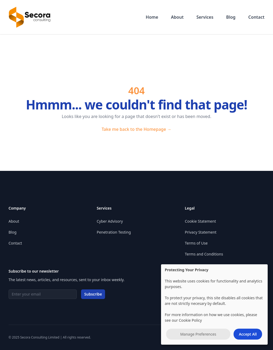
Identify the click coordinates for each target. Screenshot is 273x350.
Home (152, 17)
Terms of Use (196, 243)
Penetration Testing (114, 232)
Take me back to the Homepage (136, 129)
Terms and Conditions (204, 254)
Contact (256, 17)
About (177, 17)
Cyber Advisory (110, 221)
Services (205, 17)
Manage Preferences (198, 334)
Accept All (248, 334)
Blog (230, 17)
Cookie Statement (200, 221)
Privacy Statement (200, 232)
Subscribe (93, 294)
